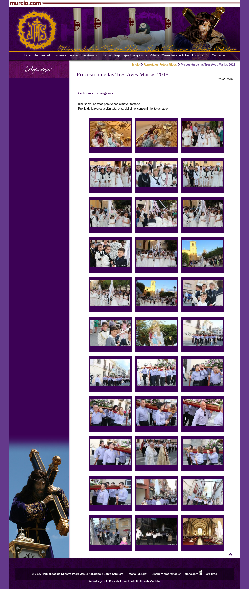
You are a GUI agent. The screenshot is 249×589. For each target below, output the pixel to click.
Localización (200, 55)
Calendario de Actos (176, 55)
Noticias (106, 55)
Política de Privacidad (120, 581)
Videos (154, 55)
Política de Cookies (148, 581)
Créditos (211, 573)
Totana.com (190, 573)
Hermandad (42, 55)
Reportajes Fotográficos (130, 55)
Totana (131, 573)
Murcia (142, 573)
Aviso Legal (95, 581)
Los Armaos (89, 55)
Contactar (218, 55)
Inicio (27, 55)
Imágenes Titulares (66, 55)
